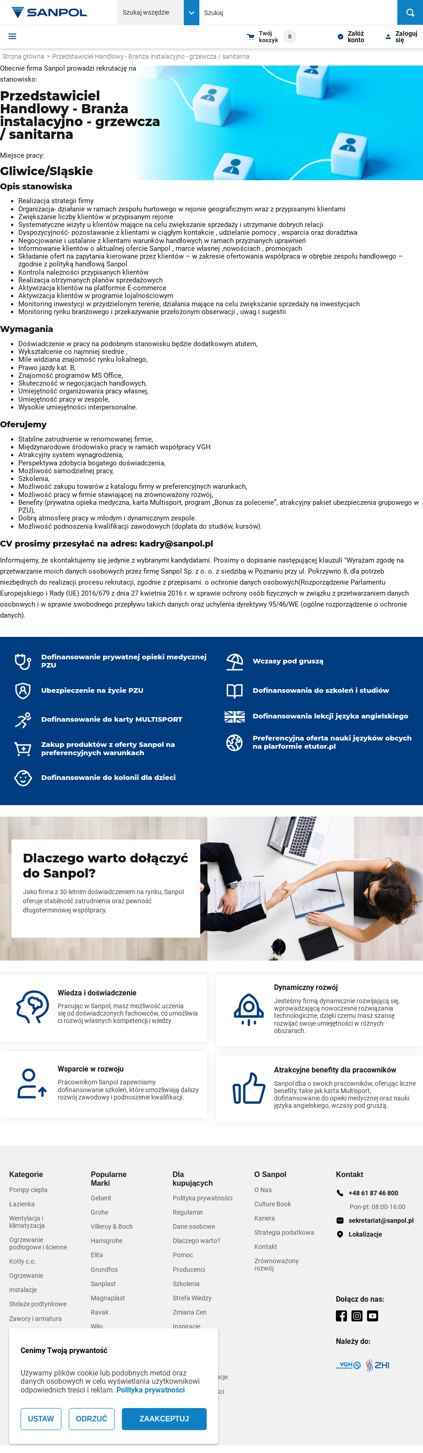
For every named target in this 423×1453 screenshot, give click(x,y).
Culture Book (272, 1204)
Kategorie (26, 1174)
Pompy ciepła (28, 1189)
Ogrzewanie (26, 1275)
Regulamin (188, 1212)
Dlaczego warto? (196, 1240)
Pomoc (183, 1255)
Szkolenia (186, 1283)
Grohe (99, 1212)
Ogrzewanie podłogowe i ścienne (38, 1243)
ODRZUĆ (91, 1419)
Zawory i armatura (35, 1318)
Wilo (97, 1326)
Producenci (189, 1269)
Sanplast (103, 1283)
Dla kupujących (193, 1179)
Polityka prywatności (150, 1390)
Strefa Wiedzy (192, 1298)
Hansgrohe (106, 1240)
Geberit (101, 1198)
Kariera (264, 1218)
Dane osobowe (194, 1226)
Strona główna (23, 56)
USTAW (41, 1419)
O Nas (263, 1189)
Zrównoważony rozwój (276, 1264)
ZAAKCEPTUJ (164, 1419)
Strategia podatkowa (284, 1232)
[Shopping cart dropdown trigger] (271, 36)
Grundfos (104, 1269)
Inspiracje (186, 1326)
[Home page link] (49, 12)
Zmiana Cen (190, 1312)
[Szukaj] (410, 12)
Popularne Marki (108, 1179)
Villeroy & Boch (112, 1226)
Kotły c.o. (22, 1261)
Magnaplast (108, 1298)
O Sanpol (270, 1174)
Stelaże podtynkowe (37, 1304)
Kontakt (265, 1246)
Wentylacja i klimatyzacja (27, 1222)
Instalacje (23, 1289)
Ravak (100, 1312)
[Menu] (12, 36)
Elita (97, 1255)
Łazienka (22, 1204)
